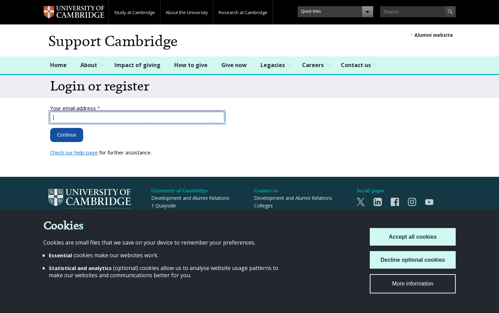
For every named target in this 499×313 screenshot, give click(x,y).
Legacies (272, 65)
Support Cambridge (113, 41)
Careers (313, 65)
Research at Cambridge (243, 12)
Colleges (263, 205)
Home (58, 65)
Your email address (75, 108)
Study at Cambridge (134, 12)
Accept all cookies (413, 237)
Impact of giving (137, 65)
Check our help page (74, 152)
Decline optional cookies (412, 260)
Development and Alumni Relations (293, 198)
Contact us (356, 65)
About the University (187, 12)
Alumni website (433, 35)
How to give (191, 65)
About (88, 65)
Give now (234, 65)
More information (412, 284)
